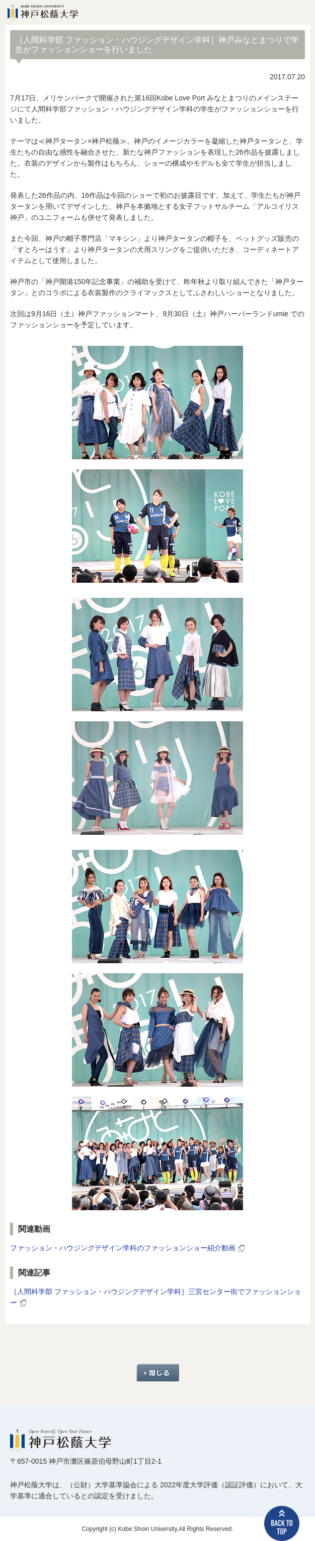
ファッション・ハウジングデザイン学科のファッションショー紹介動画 (122, 1248)
